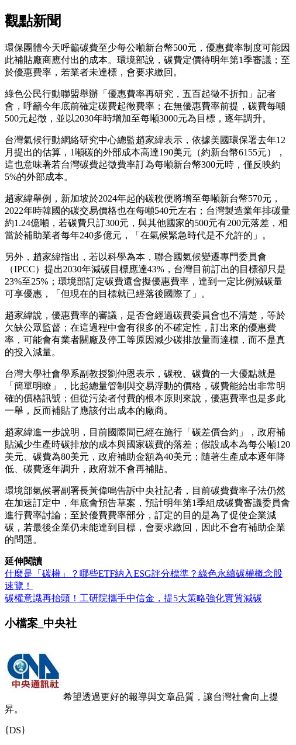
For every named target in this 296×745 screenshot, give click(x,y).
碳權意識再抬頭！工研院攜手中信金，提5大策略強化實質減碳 (133, 598)
